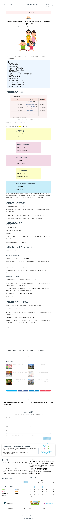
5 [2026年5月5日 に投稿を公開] (34, 493)
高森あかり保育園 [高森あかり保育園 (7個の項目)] (34, 479)
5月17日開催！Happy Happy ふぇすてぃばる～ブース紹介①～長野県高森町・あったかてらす (15, 470)
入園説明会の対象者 (14, 76)
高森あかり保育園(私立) (16, 68)
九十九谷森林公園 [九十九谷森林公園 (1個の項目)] (51, 471)
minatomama (21, 26)
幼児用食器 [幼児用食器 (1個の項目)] (52, 475)
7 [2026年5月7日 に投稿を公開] (42, 493)
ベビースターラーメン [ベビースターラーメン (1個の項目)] (38, 471)
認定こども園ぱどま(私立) (16, 70)
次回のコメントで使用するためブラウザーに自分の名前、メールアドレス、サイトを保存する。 (21, 441)
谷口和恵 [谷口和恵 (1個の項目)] (45, 477)
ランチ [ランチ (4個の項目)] (42, 471)
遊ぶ (28, 4)
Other (47, 6)
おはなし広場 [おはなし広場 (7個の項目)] (43, 468)
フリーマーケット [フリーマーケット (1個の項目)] (51, 469)
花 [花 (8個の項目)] (34, 477)
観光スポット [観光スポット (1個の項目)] (41, 477)
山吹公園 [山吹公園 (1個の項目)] (49, 475)
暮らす (37, 4)
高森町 (18, 401)
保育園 (23, 401)
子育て (42, 4)
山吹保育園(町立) (14, 66)
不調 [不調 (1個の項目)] (47, 471)
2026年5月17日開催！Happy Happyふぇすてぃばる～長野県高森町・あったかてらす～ (15, 480)
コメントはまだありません (37, 26)
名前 (7, 432)
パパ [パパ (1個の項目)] (45, 469)
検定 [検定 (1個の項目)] (30, 477)
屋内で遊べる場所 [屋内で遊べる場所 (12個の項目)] (40, 475)
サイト (7, 436)
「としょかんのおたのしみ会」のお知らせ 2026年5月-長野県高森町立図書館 (15, 477)
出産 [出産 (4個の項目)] (41, 473)
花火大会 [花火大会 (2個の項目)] (37, 477)
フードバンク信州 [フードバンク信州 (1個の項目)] (31, 471)
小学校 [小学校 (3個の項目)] (32, 475)
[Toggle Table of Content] (47, 62)
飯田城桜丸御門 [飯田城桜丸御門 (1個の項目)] (48, 477)
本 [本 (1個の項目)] (54, 475)
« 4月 (31, 502)
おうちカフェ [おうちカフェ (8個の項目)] (33, 468)
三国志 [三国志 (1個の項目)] (46, 471)
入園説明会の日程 (13, 64)
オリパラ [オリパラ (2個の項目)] (35, 469)
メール (30, 432)
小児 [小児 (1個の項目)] (30, 475)
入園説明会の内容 (13, 78)
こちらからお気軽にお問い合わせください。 (11, 459)
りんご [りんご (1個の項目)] (32, 469)
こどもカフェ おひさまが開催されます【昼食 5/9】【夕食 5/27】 (14, 472)
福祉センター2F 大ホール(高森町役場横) (20, 74)
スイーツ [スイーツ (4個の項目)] (39, 469)
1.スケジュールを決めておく (17, 82)
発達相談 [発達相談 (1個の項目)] (32, 477)
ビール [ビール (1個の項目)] (47, 469)
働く (34, 4)
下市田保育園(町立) (14, 72)
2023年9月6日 (28, 26)
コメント (8, 423)
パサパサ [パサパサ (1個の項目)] (43, 469)
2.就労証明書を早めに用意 (16, 84)
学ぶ (31, 4)
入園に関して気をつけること (17, 80)
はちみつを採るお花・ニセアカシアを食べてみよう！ (12, 474)
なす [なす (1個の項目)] (30, 469)
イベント (47, 4)
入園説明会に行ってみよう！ (16, 86)
